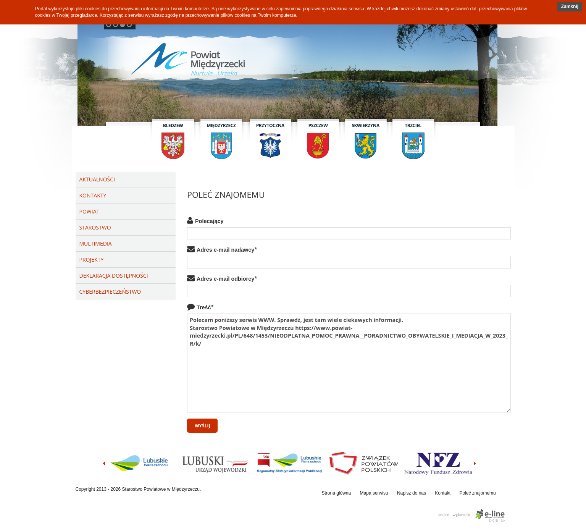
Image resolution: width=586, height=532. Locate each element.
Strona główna (336, 493)
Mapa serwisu (374, 493)
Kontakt (442, 493)
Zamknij (569, 6)
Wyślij (202, 425)
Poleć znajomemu (477, 493)
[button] (569, 6)
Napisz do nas (411, 493)
